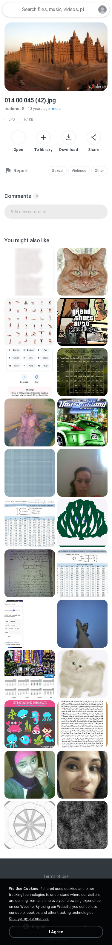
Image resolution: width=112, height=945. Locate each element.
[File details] (29, 272)
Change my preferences (29, 919)
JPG (11, 119)
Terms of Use (56, 876)
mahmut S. (15, 108)
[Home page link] (11, 9)
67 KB (28, 119)
